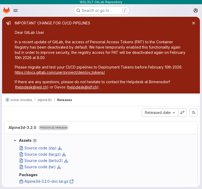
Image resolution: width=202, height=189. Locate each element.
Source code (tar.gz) (42, 154)
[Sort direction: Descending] (182, 112)
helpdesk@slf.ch (82, 87)
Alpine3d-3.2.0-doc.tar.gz (46, 181)
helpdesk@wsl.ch (31, 87)
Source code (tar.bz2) (43, 160)
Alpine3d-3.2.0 (22, 127)
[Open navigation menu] (15, 10)
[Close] (193, 23)
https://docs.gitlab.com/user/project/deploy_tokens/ (60, 72)
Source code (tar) (40, 167)
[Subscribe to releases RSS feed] (193, 112)
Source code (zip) (40, 148)
